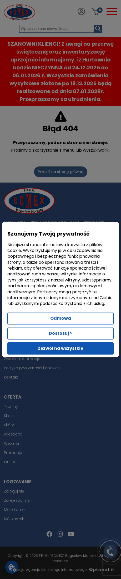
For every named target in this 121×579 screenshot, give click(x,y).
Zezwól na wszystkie (60, 348)
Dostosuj (60, 333)
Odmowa (60, 318)
